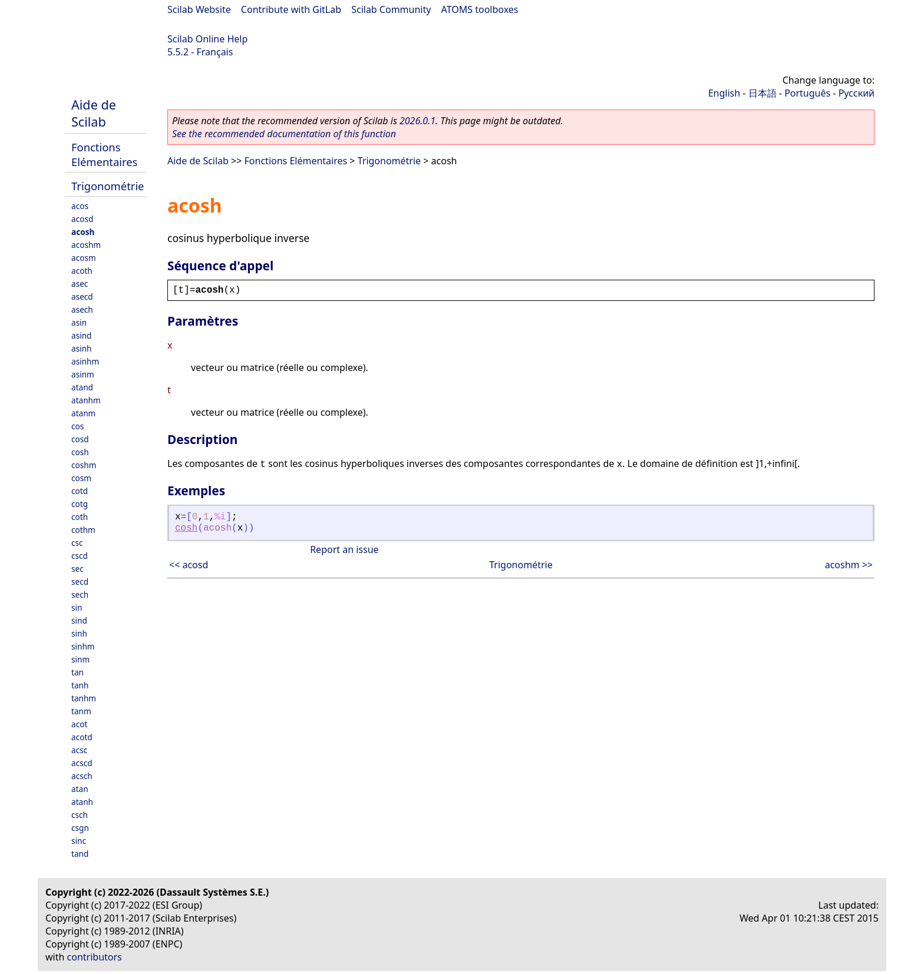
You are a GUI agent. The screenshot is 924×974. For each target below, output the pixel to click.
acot (79, 724)
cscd (79, 555)
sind (79, 620)
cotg (79, 503)
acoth (82, 270)
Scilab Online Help (207, 38)
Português (807, 93)
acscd (82, 762)
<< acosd (188, 564)
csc (77, 542)
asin (79, 322)
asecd (82, 296)
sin (76, 607)
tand (79, 853)
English (724, 93)
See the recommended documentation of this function (284, 133)
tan (77, 672)
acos (79, 205)
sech (79, 594)
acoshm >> (849, 564)
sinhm (83, 646)
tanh (79, 685)
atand (82, 387)
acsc (79, 750)
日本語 (762, 93)
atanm (83, 413)
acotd (82, 737)
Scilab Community (391, 9)
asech (82, 309)
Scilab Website (199, 9)
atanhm (86, 400)
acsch (82, 775)
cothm (83, 529)
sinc (78, 840)
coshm (83, 465)
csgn (80, 827)
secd (79, 581)
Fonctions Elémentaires (104, 154)
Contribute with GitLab (291, 9)
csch (79, 814)
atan (79, 788)
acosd (82, 218)
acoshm (86, 244)
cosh (80, 452)
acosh (82, 231)
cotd (79, 490)
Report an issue (344, 549)
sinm (80, 659)
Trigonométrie (107, 185)
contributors (94, 956)
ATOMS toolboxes (480, 9)
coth (79, 516)
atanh (82, 801)
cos (77, 426)
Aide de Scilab (93, 113)
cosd (80, 439)
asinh (81, 348)
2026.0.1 (417, 120)
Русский (856, 93)
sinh (79, 633)
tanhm (83, 698)
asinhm (85, 361)
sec (77, 568)
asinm (82, 374)
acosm (83, 257)
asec (79, 283)
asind (81, 335)
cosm (81, 477)
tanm (81, 711)
